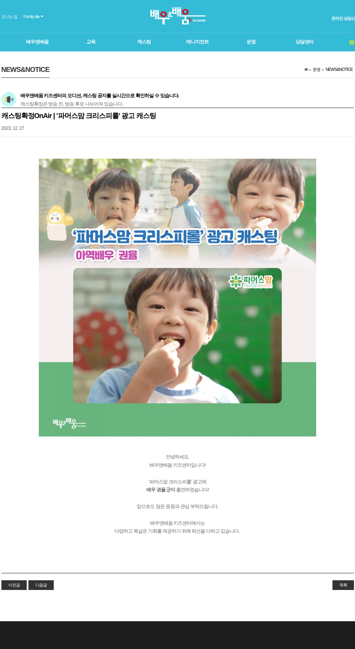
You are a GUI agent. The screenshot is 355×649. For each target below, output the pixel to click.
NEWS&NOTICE (339, 69)
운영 (316, 69)
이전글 (14, 585)
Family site (33, 16)
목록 (343, 585)
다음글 (41, 585)
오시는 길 (9, 16)
